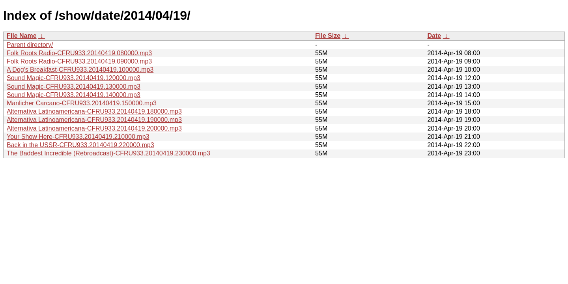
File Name (22, 35)
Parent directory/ (30, 44)
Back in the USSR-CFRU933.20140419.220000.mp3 (80, 145)
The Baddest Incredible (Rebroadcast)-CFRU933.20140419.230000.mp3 (108, 153)
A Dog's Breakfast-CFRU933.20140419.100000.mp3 (80, 69)
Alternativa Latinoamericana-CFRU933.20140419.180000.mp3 (94, 111)
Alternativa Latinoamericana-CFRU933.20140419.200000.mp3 (94, 128)
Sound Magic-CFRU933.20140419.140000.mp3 (73, 95)
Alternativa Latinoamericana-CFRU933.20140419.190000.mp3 (94, 119)
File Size (327, 35)
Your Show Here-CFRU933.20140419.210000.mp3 (78, 136)
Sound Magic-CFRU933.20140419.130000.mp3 (73, 86)
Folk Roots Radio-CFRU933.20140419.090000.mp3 (79, 61)
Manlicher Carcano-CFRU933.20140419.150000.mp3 (82, 103)
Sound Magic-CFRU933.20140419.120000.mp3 (73, 78)
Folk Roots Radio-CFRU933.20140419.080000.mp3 (79, 53)
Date (434, 35)
